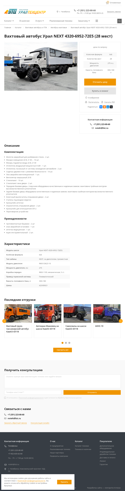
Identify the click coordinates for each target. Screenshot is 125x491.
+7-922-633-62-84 (15, 453)
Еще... (98, 21)
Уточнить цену (100, 82)
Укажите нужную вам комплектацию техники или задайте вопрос (34, 376)
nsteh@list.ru (100, 128)
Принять (64, 482)
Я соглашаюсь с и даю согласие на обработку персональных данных (44, 398)
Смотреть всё (62, 350)
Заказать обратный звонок (15, 423)
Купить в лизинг (100, 91)
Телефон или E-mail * (15, 392)
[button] (4, 321)
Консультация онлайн (40, 423)
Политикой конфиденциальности (31, 398)
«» (113, 488)
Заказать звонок (114, 11)
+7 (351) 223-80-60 (86, 10)
